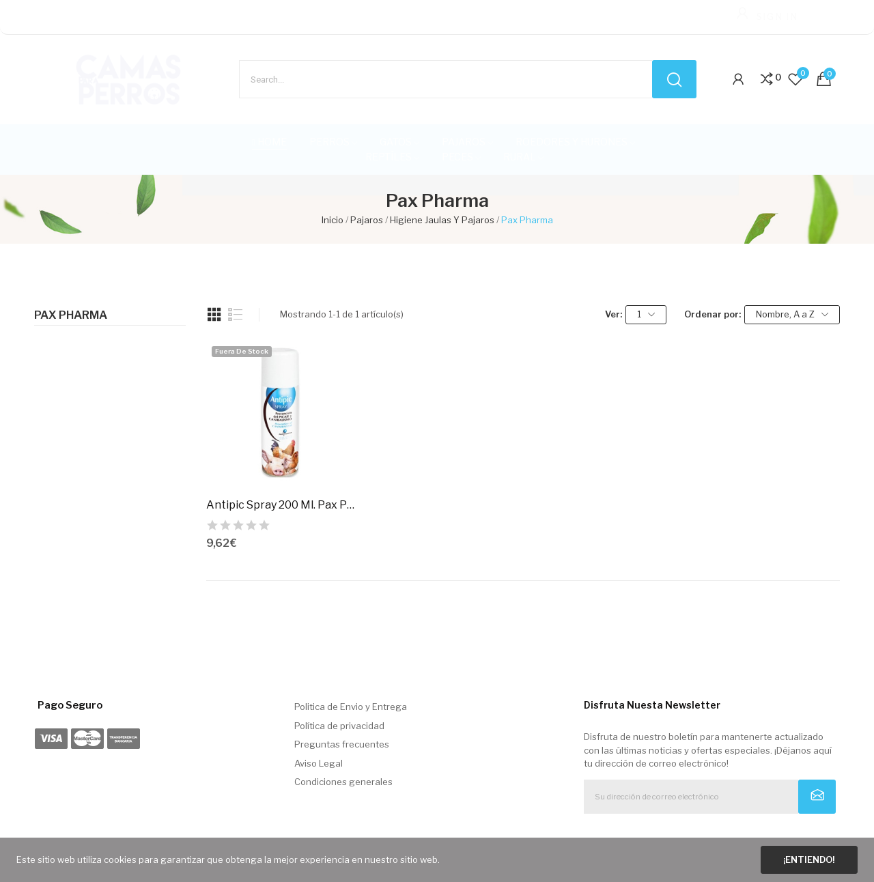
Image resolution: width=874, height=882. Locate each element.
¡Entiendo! (808, 859)
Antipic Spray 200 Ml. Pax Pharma (280, 504)
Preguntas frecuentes (341, 744)
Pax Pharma (70, 315)
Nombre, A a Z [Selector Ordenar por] (792, 314)
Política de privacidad (339, 725)
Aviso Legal (318, 763)
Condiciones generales (343, 781)
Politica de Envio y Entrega (350, 706)
